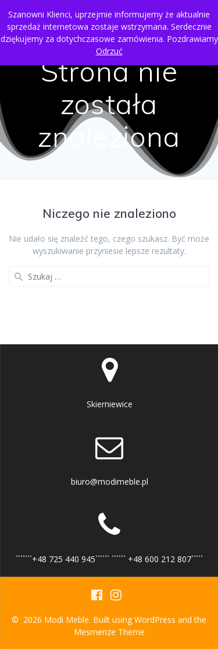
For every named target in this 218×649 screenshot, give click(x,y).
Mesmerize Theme (109, 631)
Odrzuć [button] (109, 51)
